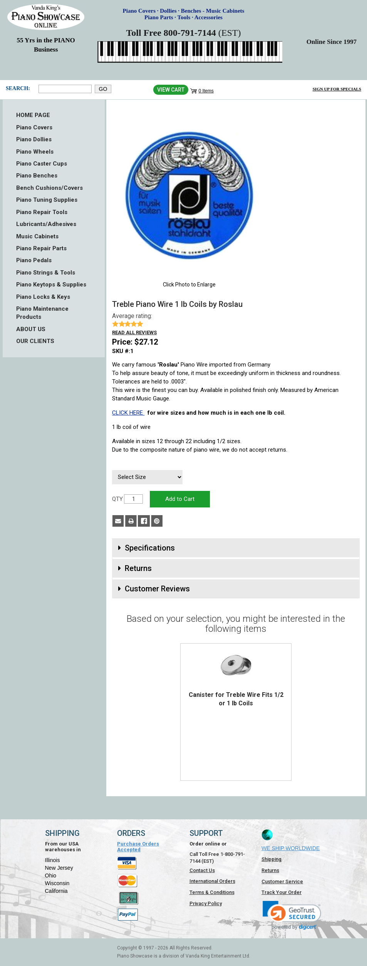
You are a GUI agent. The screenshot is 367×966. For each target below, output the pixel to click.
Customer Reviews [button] (157, 588)
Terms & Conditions (212, 892)
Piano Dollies (34, 139)
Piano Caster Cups (41, 163)
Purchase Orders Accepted (138, 846)
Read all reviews (134, 332)
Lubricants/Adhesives (46, 224)
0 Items (205, 91)
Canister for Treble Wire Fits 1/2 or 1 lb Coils (236, 699)
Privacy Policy (205, 903)
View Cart (170, 90)
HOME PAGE (33, 115)
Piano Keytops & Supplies (51, 284)
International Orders (212, 881)
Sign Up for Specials (337, 89)
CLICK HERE (128, 412)
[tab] (235, 548)
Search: (18, 88)
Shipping (271, 859)
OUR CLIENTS (35, 341)
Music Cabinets (37, 236)
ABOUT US (30, 329)
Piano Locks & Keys (43, 296)
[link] (291, 915)
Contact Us (202, 870)
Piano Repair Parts (41, 248)
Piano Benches (36, 175)
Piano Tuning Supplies (46, 199)
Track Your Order (281, 892)
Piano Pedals (34, 260)
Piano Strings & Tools (45, 272)
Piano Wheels (35, 151)
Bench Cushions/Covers (49, 187)
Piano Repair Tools (41, 212)
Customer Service (282, 881)
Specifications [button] (150, 548)
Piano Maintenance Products (42, 312)
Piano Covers (34, 127)
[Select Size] (147, 477)
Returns (270, 870)
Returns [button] (138, 568)
